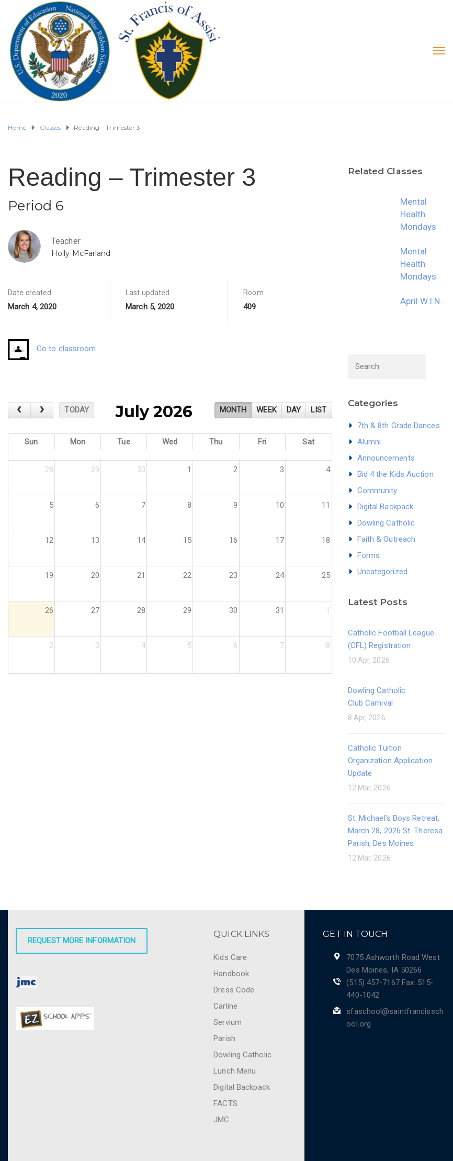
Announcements (386, 458)
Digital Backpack (385, 506)
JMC (221, 1119)
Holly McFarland (81, 253)
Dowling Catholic (386, 523)
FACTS (225, 1103)
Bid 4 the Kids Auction (395, 474)
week (266, 410)
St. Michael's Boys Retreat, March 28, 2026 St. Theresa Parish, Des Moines (395, 830)
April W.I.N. (421, 301)
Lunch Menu (234, 1071)
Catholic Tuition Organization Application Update (390, 760)
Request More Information (81, 940)
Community (377, 490)
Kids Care (230, 957)
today (76, 410)
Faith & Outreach (386, 539)
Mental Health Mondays (418, 214)
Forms (368, 555)
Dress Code (233, 990)
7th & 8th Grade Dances (398, 425)
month (233, 410)
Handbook (231, 973)
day (294, 410)
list (318, 410)
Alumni (369, 441)
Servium (227, 1022)
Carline (225, 1006)
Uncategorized (382, 571)
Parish (224, 1038)
